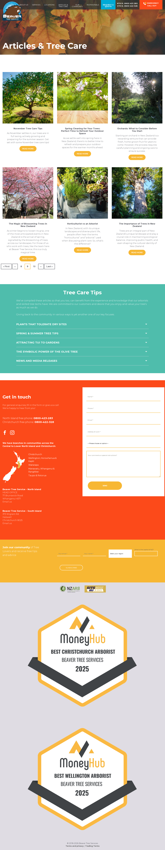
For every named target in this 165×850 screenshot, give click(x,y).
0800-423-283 (43, 418)
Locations (49, 5)
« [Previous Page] (15, 266)
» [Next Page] (41, 266)
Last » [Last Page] (49, 266)
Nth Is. (127, 3)
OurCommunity (77, 5)
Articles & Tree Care (63, 5)
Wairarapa (33, 465)
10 (34, 266)
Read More (28, 149)
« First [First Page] (6, 266)
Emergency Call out (151, 4)
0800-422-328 (44, 422)
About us (23, 5)
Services (36, 5)
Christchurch (35, 454)
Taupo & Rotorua (37, 475)
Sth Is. (127, 6)
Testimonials (93, 5)
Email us (7, 502)
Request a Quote (108, 5)
